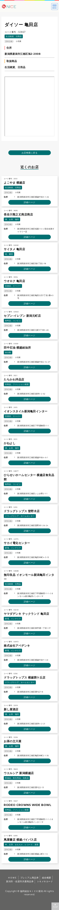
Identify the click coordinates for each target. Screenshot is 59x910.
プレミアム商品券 (29, 877)
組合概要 (46, 877)
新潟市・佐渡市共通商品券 (20, 881)
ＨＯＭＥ (12, 877)
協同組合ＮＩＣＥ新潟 (31, 891)
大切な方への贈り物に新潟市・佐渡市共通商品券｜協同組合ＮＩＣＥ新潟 (19, 6)
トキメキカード (45, 881)
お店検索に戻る (30, 152)
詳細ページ (29, 202)
